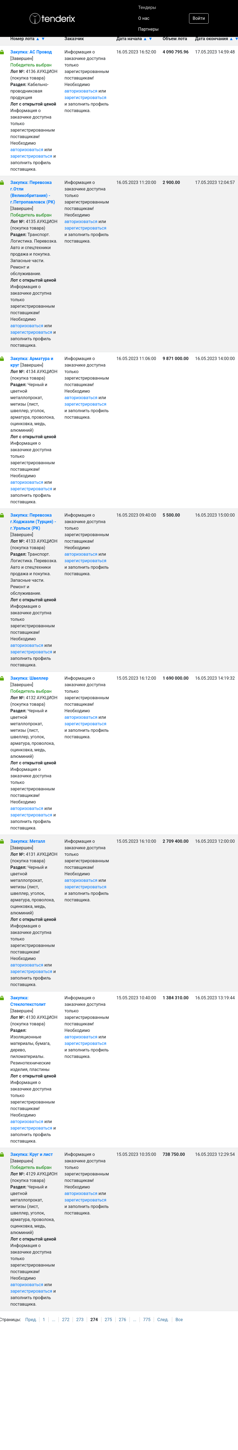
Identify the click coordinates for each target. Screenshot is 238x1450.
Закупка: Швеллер (29, 678)
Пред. (31, 1319)
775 (146, 1319)
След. (163, 1319)
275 (108, 1319)
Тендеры (147, 7)
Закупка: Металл (27, 841)
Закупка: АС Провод (31, 52)
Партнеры (148, 29)
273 (80, 1319)
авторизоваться (26, 149)
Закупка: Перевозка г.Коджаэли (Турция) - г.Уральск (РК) (33, 522)
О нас (143, 18)
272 (65, 1319)
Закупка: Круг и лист (31, 1154)
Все (179, 1319)
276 (122, 1319)
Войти (199, 18)
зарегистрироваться (31, 156)
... (53, 1319)
